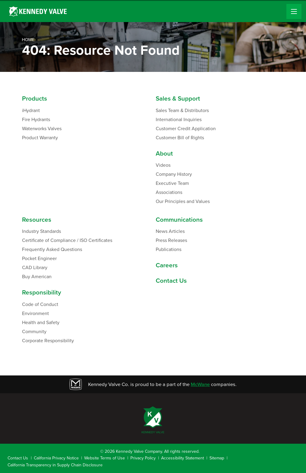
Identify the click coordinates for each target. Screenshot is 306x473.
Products (34, 99)
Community (34, 331)
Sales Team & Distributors (182, 110)
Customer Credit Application (186, 128)
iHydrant (31, 110)
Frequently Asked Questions (52, 249)
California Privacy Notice (56, 458)
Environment (35, 313)
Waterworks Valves (42, 128)
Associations (169, 192)
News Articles (170, 231)
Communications (179, 220)
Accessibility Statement (182, 458)
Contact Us (171, 281)
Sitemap (216, 458)
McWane (200, 384)
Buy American (37, 276)
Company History (174, 174)
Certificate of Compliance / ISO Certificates (67, 240)
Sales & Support (178, 99)
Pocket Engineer (39, 258)
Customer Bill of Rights (180, 137)
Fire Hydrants (36, 119)
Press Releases (171, 240)
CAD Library (34, 267)
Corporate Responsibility (48, 340)
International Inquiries (179, 119)
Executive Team (172, 183)
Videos (163, 165)
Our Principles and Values (183, 201)
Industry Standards (41, 231)
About (164, 154)
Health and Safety (40, 322)
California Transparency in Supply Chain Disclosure (55, 465)
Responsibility (41, 292)
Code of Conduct (40, 304)
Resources (36, 220)
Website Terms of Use (104, 458)
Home (28, 39)
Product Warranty (40, 137)
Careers (167, 265)
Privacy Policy (143, 458)
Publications (168, 249)
